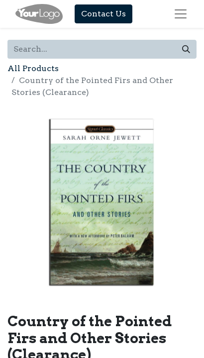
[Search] (186, 49)
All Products (33, 68)
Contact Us (103, 13)
